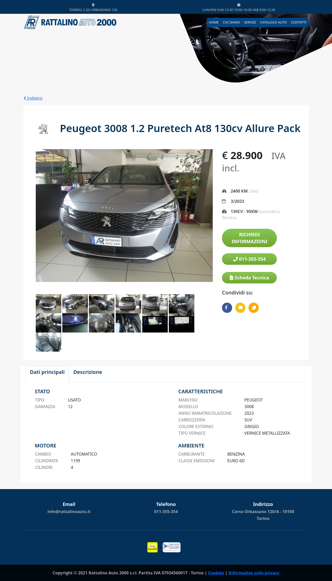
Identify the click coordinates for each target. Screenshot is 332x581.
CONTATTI (298, 22)
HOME (214, 22)
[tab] (47, 374)
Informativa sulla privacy (254, 573)
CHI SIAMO (231, 22)
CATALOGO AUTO (273, 22)
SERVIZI (250, 22)
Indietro (32, 98)
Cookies (216, 573)
